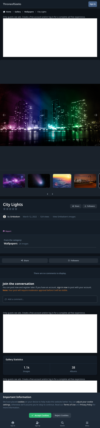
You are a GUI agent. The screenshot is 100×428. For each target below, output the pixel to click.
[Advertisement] (50, 37)
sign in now (62, 287)
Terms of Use (70, 404)
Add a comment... (14, 299)
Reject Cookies (62, 415)
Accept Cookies (40, 415)
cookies (21, 401)
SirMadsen (15, 216)
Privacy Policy (86, 404)
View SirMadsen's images (64, 216)
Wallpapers (11, 243)
